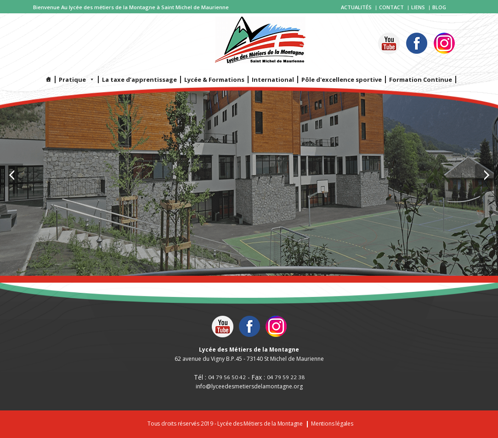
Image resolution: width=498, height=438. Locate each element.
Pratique (77, 79)
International (273, 79)
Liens (418, 7)
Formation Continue (420, 79)
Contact (391, 7)
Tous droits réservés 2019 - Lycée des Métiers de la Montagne (225, 424)
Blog (439, 7)
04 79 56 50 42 (227, 377)
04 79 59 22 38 (286, 377)
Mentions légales (332, 424)
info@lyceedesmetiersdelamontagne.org (249, 386)
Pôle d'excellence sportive (341, 79)
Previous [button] (11, 175)
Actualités (356, 7)
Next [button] (486, 175)
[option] (249, 138)
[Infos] (49, 79)
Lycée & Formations (214, 79)
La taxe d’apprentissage (139, 79)
